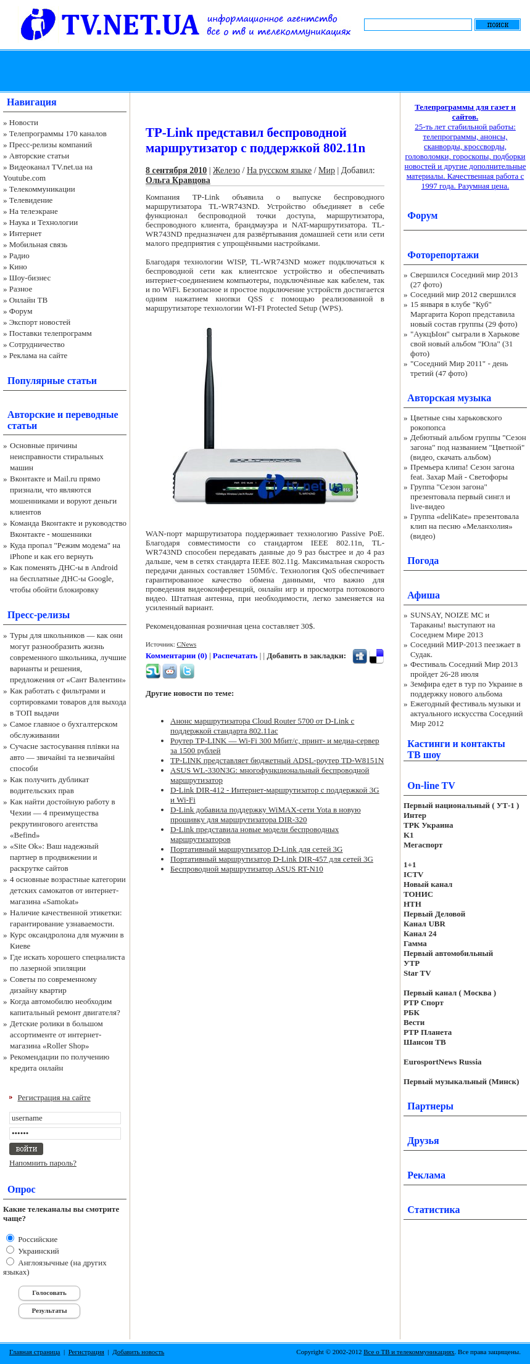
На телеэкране (33, 211)
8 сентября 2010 (176, 170)
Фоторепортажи (443, 255)
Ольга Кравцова (178, 180)
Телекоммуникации (42, 189)
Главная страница (34, 1351)
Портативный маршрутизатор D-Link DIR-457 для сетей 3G (271, 859)
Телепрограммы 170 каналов (58, 133)
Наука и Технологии (43, 222)
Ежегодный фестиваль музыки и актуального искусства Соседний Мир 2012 (466, 713)
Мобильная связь (38, 244)
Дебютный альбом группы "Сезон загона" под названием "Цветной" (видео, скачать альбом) (468, 447)
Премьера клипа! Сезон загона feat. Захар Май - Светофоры (462, 471)
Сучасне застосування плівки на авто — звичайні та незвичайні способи (64, 757)
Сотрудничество (37, 344)
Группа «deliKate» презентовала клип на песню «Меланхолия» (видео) (464, 526)
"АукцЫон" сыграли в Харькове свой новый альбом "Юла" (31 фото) (465, 343)
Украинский (37, 1251)
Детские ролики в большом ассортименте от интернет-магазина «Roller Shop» (56, 1034)
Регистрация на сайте (54, 1097)
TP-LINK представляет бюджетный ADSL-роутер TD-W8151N (277, 760)
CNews (186, 644)
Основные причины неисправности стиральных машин (57, 456)
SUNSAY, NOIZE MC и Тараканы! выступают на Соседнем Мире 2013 (452, 624)
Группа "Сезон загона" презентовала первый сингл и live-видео (460, 496)
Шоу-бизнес (30, 277)
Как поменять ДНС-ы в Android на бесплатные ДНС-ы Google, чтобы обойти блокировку (64, 578)
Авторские (31, 414)
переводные (91, 414)
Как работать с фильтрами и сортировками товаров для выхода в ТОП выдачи (68, 701)
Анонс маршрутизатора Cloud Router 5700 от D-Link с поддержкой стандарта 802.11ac (262, 725)
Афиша (423, 595)
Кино (18, 266)
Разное (21, 288)
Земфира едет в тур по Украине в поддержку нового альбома (466, 688)
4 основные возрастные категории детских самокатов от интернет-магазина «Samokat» (68, 890)
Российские (36, 1239)
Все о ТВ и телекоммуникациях (408, 1351)
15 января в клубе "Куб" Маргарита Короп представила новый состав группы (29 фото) (464, 314)
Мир (326, 170)
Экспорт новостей (40, 322)
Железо (226, 170)
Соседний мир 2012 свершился (463, 294)
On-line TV (431, 785)
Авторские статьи (39, 155)
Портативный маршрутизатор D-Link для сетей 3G (256, 849)
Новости (23, 122)
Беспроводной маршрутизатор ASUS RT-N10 (246, 868)
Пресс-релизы (38, 615)
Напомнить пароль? (43, 1162)
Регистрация (86, 1351)
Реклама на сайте (38, 355)
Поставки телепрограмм (50, 333)
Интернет (25, 233)
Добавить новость (138, 1351)
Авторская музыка (449, 398)
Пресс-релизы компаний (50, 144)
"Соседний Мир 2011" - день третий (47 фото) (459, 368)
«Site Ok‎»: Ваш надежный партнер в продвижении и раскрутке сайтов (54, 857)
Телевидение (31, 200)
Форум (21, 311)
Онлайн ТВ (28, 299)
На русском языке (279, 170)
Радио (19, 255)
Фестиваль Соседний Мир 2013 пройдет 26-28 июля (464, 669)
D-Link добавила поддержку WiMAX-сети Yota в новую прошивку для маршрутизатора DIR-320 (265, 814)
